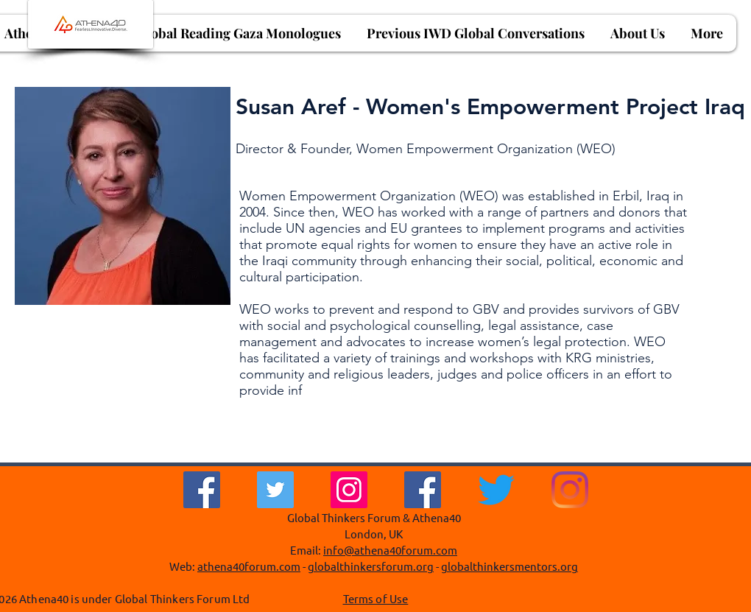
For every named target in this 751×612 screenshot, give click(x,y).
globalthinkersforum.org (371, 566)
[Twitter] (275, 489)
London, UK (374, 534)
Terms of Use (376, 598)
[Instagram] (349, 489)
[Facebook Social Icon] (422, 489)
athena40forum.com (248, 566)
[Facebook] (201, 489)
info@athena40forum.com (390, 550)
